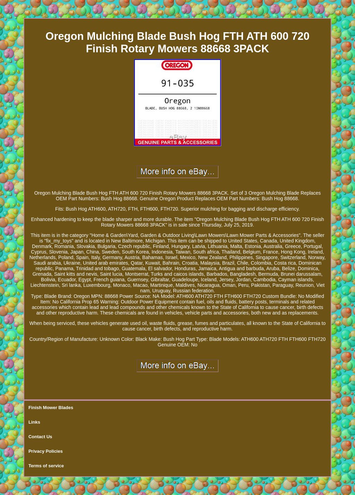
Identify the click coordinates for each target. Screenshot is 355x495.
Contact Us (40, 436)
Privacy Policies (45, 451)
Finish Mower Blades (50, 407)
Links (34, 422)
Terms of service (46, 465)
